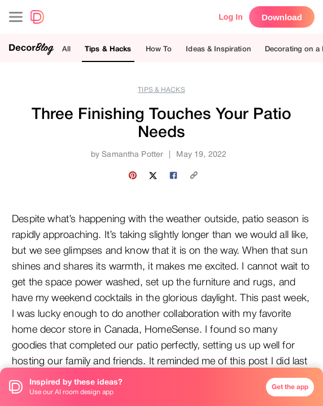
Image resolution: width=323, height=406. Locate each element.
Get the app (290, 387)
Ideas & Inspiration (218, 49)
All (66, 49)
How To (159, 49)
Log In (231, 16)
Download (281, 17)
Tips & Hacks (108, 49)
